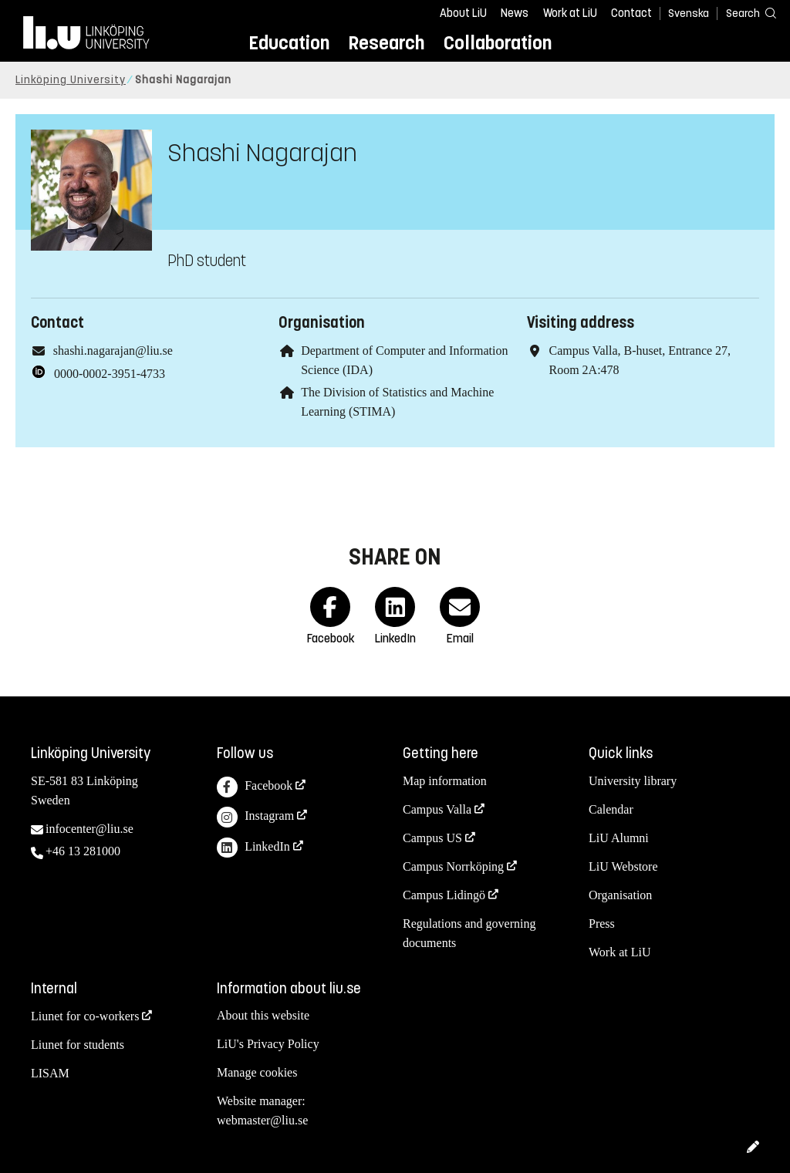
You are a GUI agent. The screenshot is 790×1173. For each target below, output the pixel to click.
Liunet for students (77, 1044)
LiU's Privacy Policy (268, 1043)
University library (633, 780)
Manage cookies (257, 1072)
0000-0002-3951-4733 (109, 373)
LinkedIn (253, 848)
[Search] (744, 12)
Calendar (611, 809)
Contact (631, 13)
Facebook (254, 787)
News (514, 13)
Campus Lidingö (444, 895)
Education (288, 43)
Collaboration (498, 43)
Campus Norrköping (453, 866)
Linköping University (70, 79)
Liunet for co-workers (85, 1016)
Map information (445, 780)
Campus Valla (437, 809)
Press (602, 923)
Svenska (688, 13)
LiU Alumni (619, 837)
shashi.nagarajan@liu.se (113, 350)
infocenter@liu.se (89, 828)
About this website (263, 1015)
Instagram (255, 817)
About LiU (463, 13)
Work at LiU (570, 13)
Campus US (432, 837)
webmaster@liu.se (262, 1120)
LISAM (50, 1073)
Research (386, 43)
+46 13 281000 (83, 851)
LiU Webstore (623, 866)
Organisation (620, 895)
